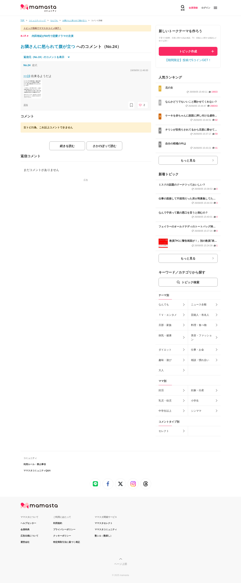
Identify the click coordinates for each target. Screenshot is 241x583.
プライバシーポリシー (64, 529)
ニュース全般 (199, 304)
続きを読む (67, 146)
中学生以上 (165, 410)
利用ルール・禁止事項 (35, 464)
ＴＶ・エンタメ (168, 314)
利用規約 (57, 523)
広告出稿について (29, 536)
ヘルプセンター (28, 523)
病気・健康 (165, 335)
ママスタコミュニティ (106, 529)
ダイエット (165, 349)
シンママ (196, 410)
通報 (26, 105)
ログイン (205, 7)
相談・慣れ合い (200, 360)
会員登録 (193, 7)
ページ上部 (120, 563)
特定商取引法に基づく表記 (66, 542)
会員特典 (25, 529)
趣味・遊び (165, 360)
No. (27, 65)
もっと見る (188, 160)
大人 (161, 370)
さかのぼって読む (104, 146)
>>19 (27, 76)
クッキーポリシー (62, 536)
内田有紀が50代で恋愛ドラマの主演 (53, 35)
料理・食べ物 (199, 325)
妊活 (161, 390)
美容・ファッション (201, 337)
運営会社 (25, 542)
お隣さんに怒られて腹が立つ (48, 46)
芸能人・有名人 (200, 314)
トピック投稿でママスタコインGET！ (43, 28)
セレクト (164, 430)
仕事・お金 (197, 349)
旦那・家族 (165, 325)
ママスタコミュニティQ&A (37, 470)
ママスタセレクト (103, 523)
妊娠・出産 (197, 390)
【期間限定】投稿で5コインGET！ (188, 60)
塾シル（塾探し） (103, 536)
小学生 (195, 400)
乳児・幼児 (165, 400)
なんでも (164, 304)
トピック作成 (188, 51)
